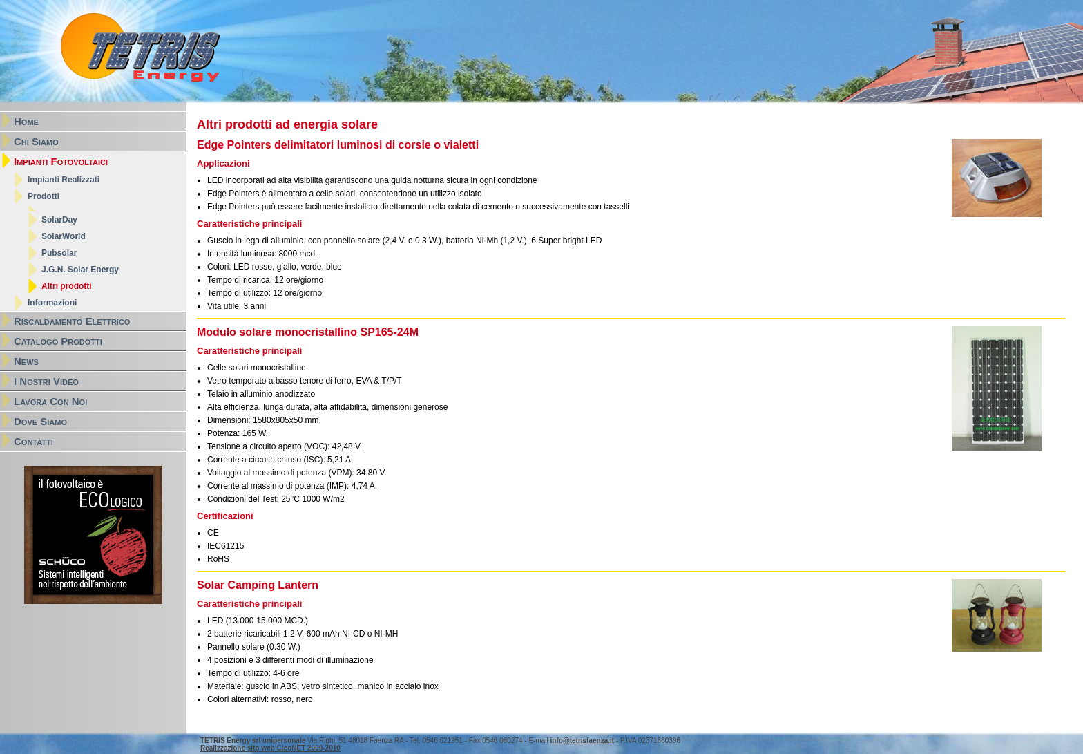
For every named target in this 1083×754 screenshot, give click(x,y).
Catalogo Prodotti (58, 341)
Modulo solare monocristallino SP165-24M (308, 332)
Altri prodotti (66, 286)
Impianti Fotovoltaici (61, 161)
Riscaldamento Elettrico (72, 321)
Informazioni (52, 303)
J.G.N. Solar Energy (80, 269)
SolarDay (59, 220)
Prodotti (43, 196)
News (26, 361)
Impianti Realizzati (63, 180)
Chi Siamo (36, 141)
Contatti (33, 441)
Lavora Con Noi (50, 401)
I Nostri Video (46, 381)
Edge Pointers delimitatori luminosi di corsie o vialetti (338, 145)
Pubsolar (59, 253)
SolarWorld (63, 236)
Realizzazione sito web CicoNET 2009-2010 (270, 748)
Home (26, 121)
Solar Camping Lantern (257, 585)
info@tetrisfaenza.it (582, 740)
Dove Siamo (40, 421)
